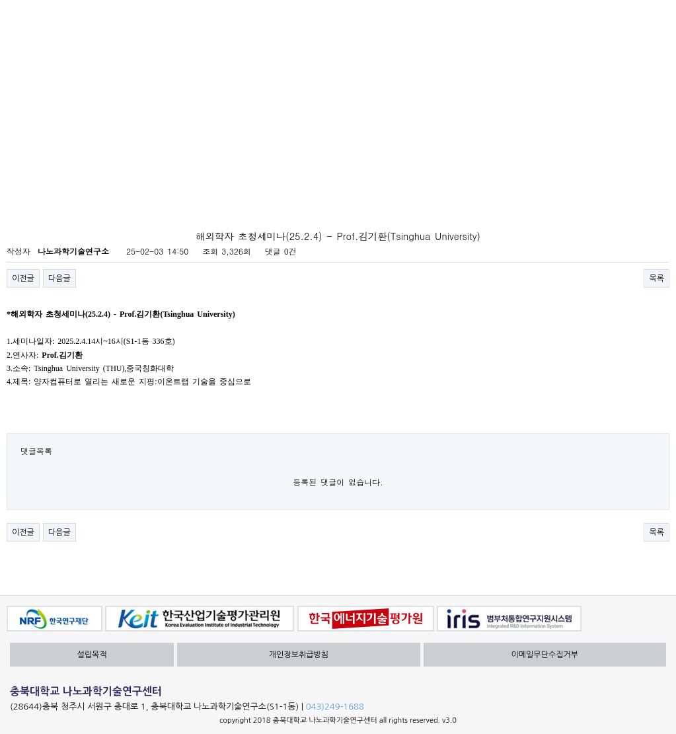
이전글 (23, 278)
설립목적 (92, 655)
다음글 (59, 278)
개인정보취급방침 (298, 655)
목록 (656, 278)
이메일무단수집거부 (545, 655)
